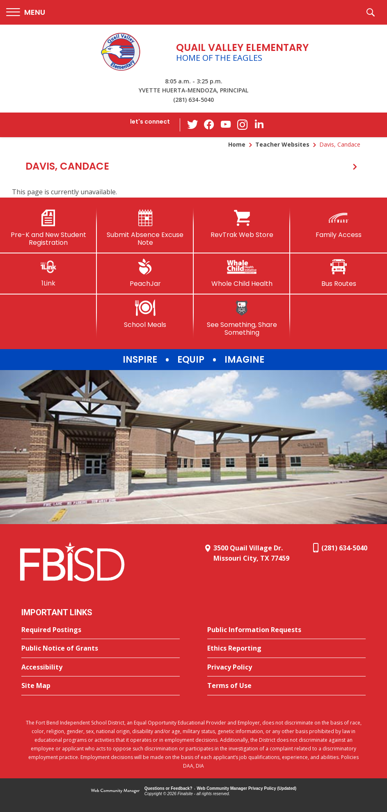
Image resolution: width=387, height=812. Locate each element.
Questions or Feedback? (168, 788)
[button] (25, 12)
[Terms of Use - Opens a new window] (286, 685)
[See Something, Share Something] (242, 318)
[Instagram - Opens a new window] (242, 125)
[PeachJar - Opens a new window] (145, 273)
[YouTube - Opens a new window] (226, 124)
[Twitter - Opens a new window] (193, 124)
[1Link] (48, 273)
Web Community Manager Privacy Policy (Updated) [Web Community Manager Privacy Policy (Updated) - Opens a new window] (247, 788)
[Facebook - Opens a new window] (209, 125)
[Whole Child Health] (242, 273)
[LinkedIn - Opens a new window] (258, 124)
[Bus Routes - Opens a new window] (338, 273)
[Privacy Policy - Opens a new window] (286, 667)
